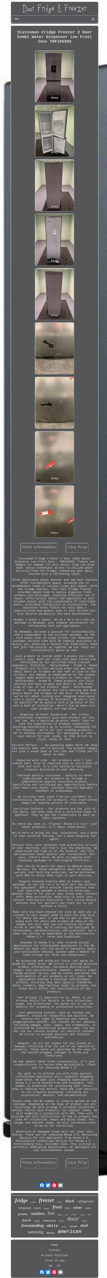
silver (77, 1208)
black (69, 1201)
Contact (54, 1250)
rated (73, 1226)
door (73, 1219)
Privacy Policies (54, 1255)
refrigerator (85, 1201)
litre (89, 1214)
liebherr (46, 1208)
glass (85, 1221)
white (52, 1226)
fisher (60, 1215)
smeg (88, 1208)
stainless (38, 1213)
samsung (35, 1231)
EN (50, 1265)
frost (57, 1207)
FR (58, 1265)
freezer (46, 1200)
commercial (49, 1220)
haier (59, 1202)
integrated (24, 1208)
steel (84, 1225)
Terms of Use (55, 1260)
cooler (64, 1226)
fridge (21, 1200)
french (26, 1220)
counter (74, 1214)
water (37, 1220)
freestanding (32, 1225)
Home (54, 1244)
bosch (37, 1208)
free (51, 1213)
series (61, 1221)
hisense (51, 1232)
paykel (33, 1202)
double (82, 1215)
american (69, 1231)
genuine (23, 1214)
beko (66, 1215)
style (67, 1208)
